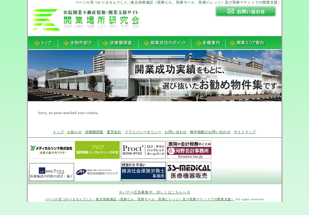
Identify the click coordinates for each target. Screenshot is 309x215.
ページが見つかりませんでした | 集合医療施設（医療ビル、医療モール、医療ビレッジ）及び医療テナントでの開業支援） (140, 199)
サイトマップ (245, 132)
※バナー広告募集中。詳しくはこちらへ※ (154, 192)
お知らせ (74, 132)
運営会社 (114, 132)
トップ (58, 132)
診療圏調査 (94, 132)
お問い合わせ (176, 132)
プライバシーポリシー (143, 132)
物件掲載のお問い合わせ (210, 132)
